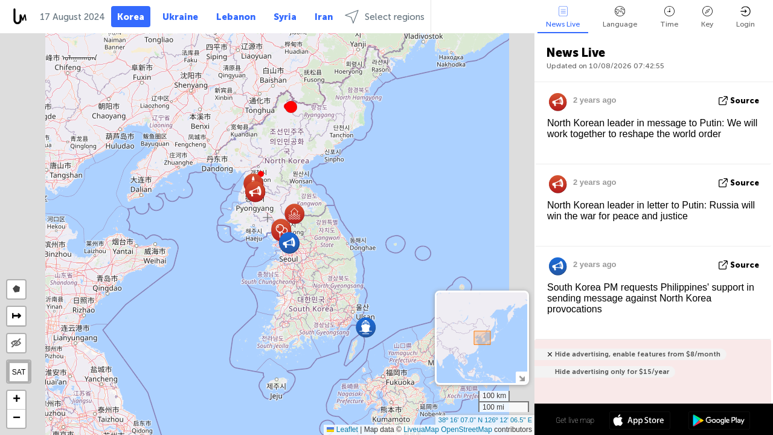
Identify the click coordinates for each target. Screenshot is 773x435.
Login (745, 17)
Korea (130, 16)
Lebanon (235, 16)
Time (669, 17)
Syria (285, 16)
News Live (563, 17)
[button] (291, 107)
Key (707, 17)
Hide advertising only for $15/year (612, 372)
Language (620, 17)
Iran (324, 16)
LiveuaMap (421, 429)
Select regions (385, 17)
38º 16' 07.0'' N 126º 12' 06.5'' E (485, 420)
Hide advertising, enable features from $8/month (637, 354)
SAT (18, 372)
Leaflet (342, 429)
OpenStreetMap (466, 429)
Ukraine (180, 16)
